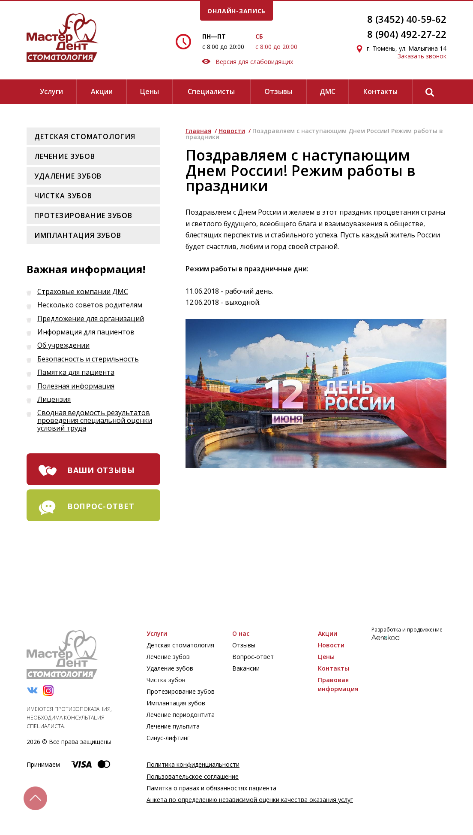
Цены (149, 91)
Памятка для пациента (75, 373)
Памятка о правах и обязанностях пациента (211, 788)
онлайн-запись (236, 11)
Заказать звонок (422, 56)
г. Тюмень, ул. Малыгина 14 (406, 48)
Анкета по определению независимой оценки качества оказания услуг (250, 800)
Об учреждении (63, 345)
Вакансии (246, 668)
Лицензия (54, 400)
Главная (198, 131)
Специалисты (211, 91)
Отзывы (278, 91)
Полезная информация (75, 386)
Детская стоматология (84, 136)
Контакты (380, 91)
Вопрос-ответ (253, 657)
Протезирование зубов (83, 215)
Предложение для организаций (90, 319)
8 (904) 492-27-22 (406, 33)
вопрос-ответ (101, 506)
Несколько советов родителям (89, 305)
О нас (240, 633)
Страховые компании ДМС (82, 292)
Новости (232, 131)
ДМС (327, 91)
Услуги (51, 91)
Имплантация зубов (77, 235)
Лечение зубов (64, 156)
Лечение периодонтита (181, 715)
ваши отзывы (101, 470)
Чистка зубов (63, 195)
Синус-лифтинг (168, 738)
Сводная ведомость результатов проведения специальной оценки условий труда (94, 420)
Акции (102, 91)
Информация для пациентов (86, 332)
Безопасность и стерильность (88, 359)
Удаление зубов (68, 176)
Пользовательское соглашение (193, 776)
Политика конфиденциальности (193, 764)
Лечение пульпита (173, 726)
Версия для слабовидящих (247, 62)
